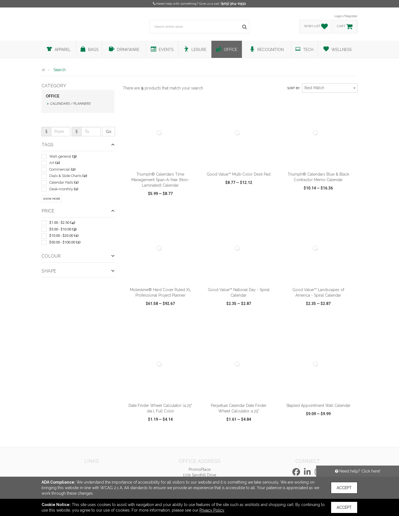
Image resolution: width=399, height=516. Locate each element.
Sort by (293, 88)
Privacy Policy (212, 510)
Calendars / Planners (70, 104)
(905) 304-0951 (233, 4)
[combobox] (329, 88)
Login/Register (345, 16)
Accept (344, 488)
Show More (51, 198)
